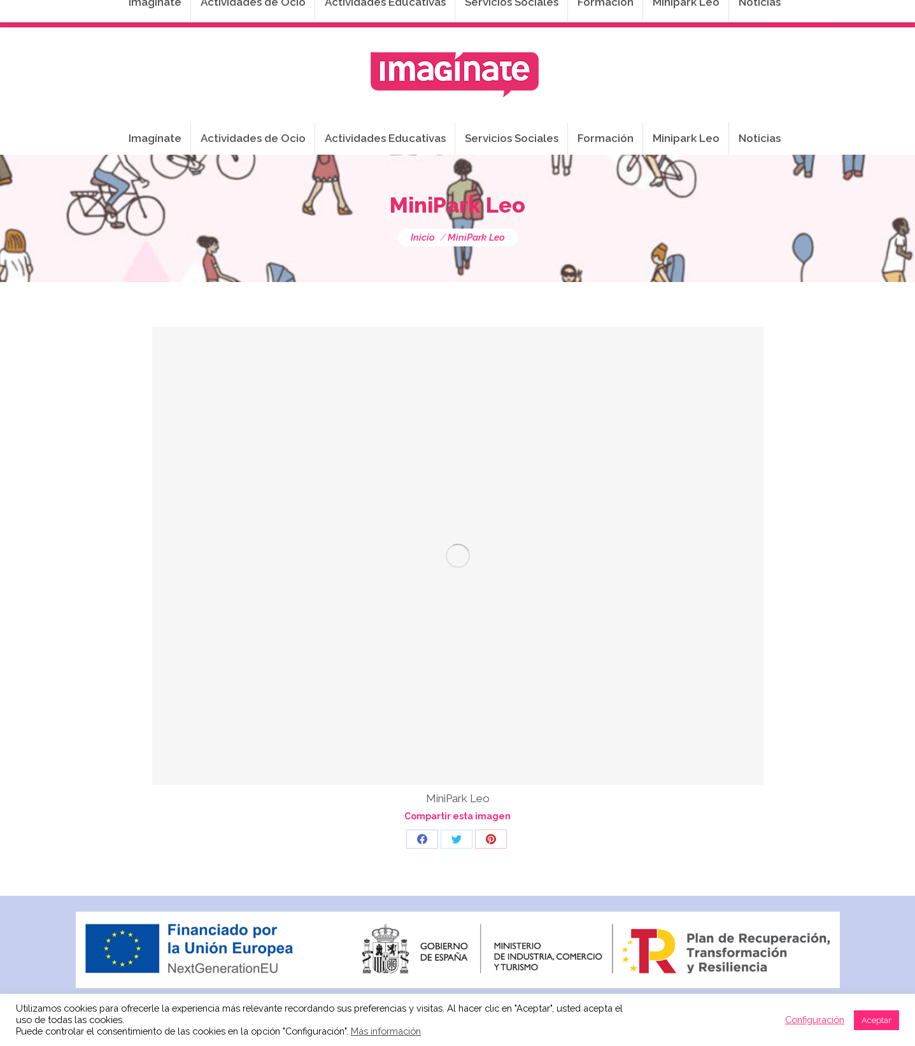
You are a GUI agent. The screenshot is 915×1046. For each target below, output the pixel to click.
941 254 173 (296, 13)
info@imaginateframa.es (407, 13)
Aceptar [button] (876, 1020)
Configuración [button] (814, 1019)
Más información (386, 1031)
